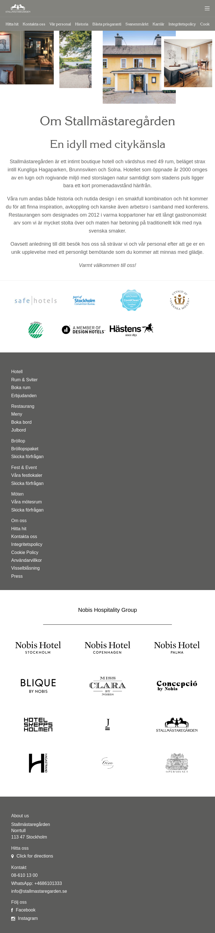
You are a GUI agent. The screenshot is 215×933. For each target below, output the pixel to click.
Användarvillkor (26, 560)
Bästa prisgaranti (106, 24)
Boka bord (21, 422)
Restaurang (22, 406)
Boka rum (20, 387)
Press (17, 576)
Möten (17, 494)
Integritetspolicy (182, 24)
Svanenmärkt (136, 24)
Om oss (19, 520)
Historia (81, 24)
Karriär (158, 24)
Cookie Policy (24, 552)
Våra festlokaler (26, 475)
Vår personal (60, 24)
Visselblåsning (25, 568)
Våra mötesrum (26, 501)
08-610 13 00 (24, 875)
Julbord (18, 430)
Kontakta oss (34, 24)
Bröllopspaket (24, 448)
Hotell (17, 371)
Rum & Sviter (24, 379)
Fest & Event (24, 467)
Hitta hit (12, 24)
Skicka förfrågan (27, 456)
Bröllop (18, 441)
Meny (16, 414)
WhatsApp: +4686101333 (36, 883)
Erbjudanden (24, 395)
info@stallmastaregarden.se (39, 891)
